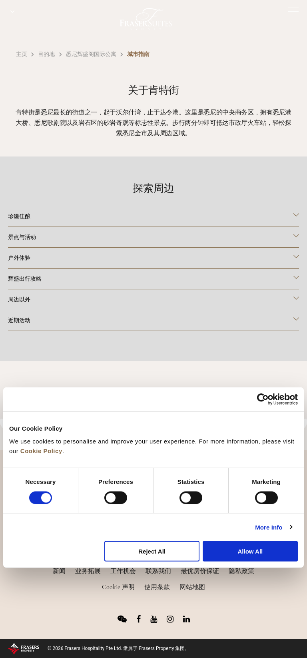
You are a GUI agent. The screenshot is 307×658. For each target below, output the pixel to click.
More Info (268, 527)
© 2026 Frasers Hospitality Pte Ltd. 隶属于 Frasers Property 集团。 (118, 648)
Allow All (250, 551)
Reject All (151, 551)
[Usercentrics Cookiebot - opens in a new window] (263, 399)
